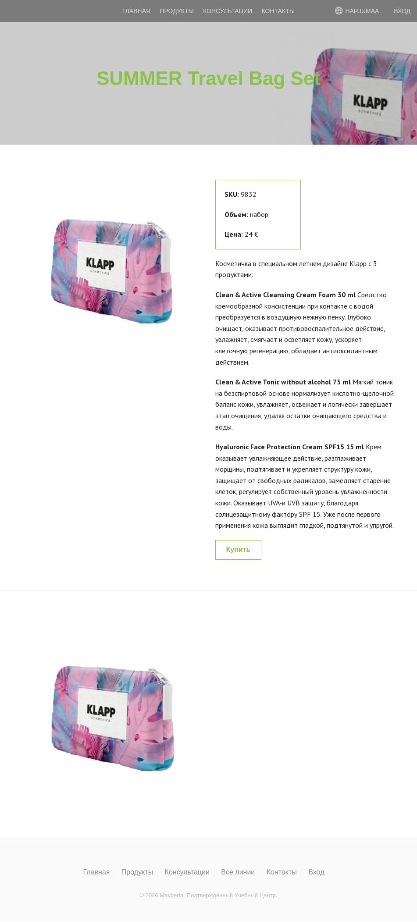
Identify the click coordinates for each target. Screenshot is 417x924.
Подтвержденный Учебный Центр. (232, 895)
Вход (316, 872)
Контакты (278, 10)
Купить (238, 549)
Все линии (238, 872)
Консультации (227, 10)
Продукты (177, 10)
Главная (136, 10)
